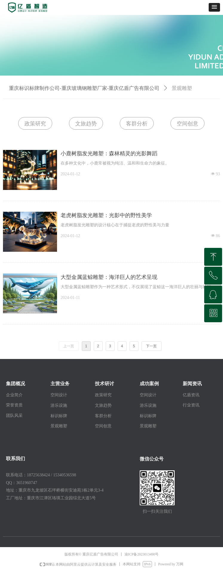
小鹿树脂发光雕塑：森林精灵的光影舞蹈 (109, 153)
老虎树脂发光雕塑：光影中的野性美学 (106, 215)
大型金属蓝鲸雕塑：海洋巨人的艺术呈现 (109, 277)
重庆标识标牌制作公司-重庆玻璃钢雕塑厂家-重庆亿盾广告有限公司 (84, 88)
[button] (214, 7)
